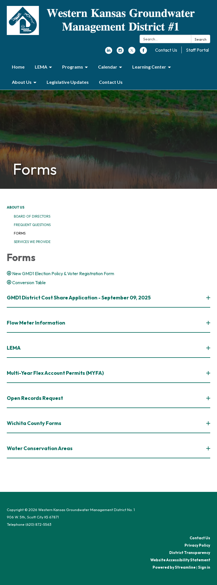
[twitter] (131, 52)
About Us (15, 207)
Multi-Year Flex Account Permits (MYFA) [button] (56, 373)
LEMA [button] (14, 348)
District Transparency (189, 552)
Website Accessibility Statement (180, 560)
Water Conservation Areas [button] (40, 448)
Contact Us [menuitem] (111, 82)
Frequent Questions (32, 225)
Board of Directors (32, 216)
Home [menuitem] (18, 66)
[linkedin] (108, 52)
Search (201, 39)
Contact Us (166, 50)
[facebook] (143, 52)
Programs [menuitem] (72, 66)
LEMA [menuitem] (41, 66)
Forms (19, 233)
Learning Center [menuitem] (149, 66)
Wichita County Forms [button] (34, 423)
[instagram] (120, 52)
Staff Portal (197, 50)
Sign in (204, 567)
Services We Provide (32, 242)
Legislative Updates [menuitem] (68, 82)
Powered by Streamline (174, 567)
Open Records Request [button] (35, 398)
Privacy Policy (197, 545)
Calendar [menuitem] (107, 66)
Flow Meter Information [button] (36, 322)
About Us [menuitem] (22, 82)
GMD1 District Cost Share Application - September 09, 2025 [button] (79, 297)
